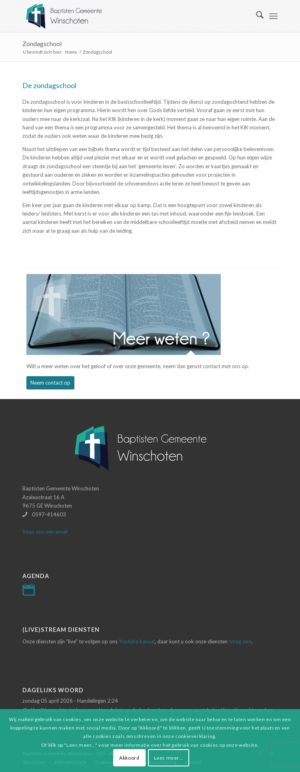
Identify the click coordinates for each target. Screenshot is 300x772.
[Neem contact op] (50, 382)
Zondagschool (42, 43)
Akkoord (129, 758)
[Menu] (273, 16)
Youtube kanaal (137, 641)
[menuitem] (256, 16)
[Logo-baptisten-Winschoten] (124, 16)
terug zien (240, 641)
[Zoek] (256, 16)
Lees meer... (168, 758)
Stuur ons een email (45, 531)
